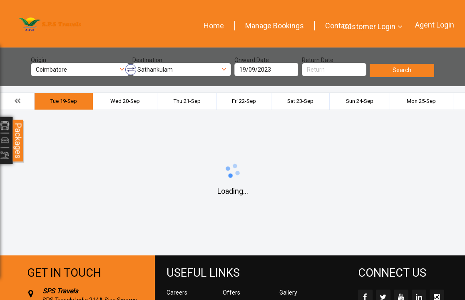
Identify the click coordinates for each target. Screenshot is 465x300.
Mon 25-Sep (421, 101)
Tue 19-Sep (63, 101)
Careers (177, 292)
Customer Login (369, 26)
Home (214, 25)
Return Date (317, 60)
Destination (147, 60)
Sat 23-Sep (300, 101)
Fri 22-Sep (244, 101)
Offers (231, 292)
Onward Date (251, 60)
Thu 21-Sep (187, 101)
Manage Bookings (274, 25)
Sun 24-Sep (359, 101)
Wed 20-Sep (125, 101)
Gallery (288, 292)
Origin (38, 60)
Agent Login (434, 24)
